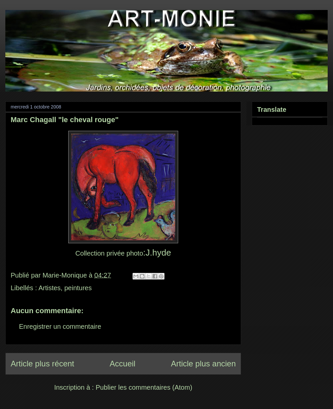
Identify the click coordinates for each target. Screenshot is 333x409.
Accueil (122, 363)
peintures (78, 288)
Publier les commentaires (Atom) (144, 387)
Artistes (49, 288)
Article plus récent (42, 363)
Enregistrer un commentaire (60, 326)
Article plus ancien (203, 363)
